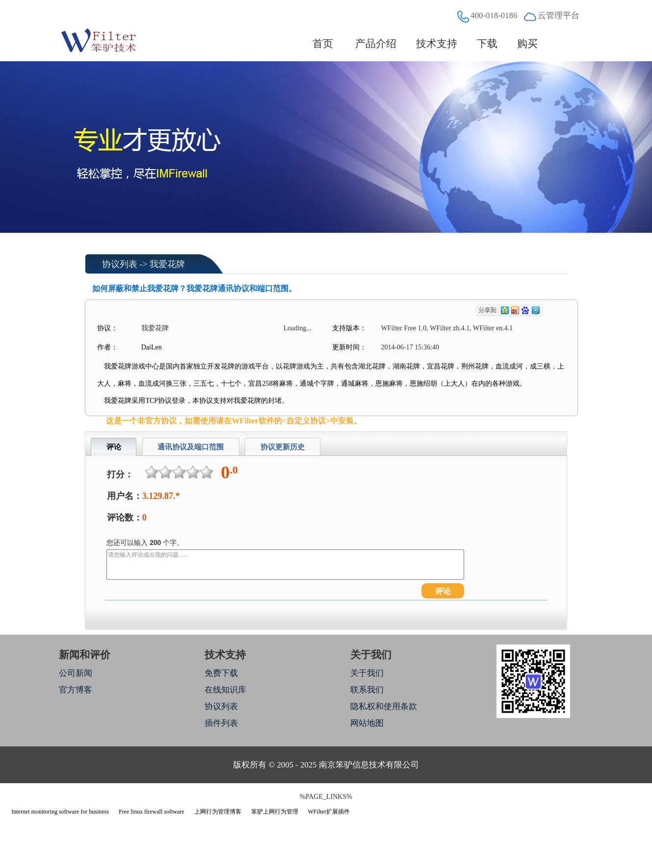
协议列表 (119, 264)
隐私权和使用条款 (383, 706)
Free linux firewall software (151, 811)
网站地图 (367, 723)
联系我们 (367, 689)
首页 (323, 44)
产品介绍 (375, 44)
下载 (487, 44)
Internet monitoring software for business (60, 811)
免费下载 (221, 673)
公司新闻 (75, 673)
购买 (527, 44)
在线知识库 (225, 689)
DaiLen (151, 347)
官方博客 (75, 689)
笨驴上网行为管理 (274, 811)
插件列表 (221, 723)
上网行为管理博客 (217, 811)
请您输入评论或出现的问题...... (285, 564)
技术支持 (436, 44)
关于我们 (367, 673)
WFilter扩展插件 (329, 811)
